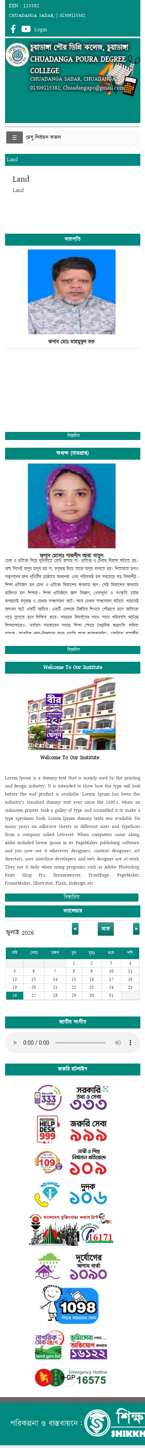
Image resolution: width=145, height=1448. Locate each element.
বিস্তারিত (73, 436)
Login (40, 30)
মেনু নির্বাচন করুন (43, 138)
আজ (106, 928)
